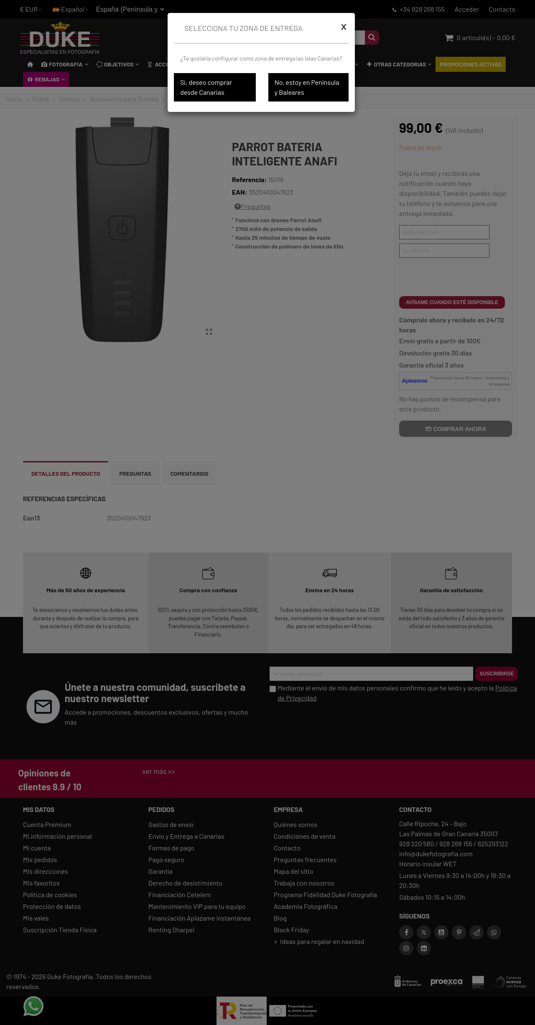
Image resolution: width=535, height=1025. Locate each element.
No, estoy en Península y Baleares (307, 87)
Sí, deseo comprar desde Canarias (206, 87)
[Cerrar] (343, 26)
